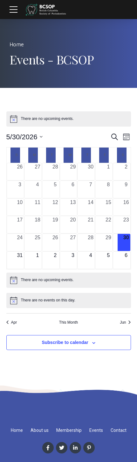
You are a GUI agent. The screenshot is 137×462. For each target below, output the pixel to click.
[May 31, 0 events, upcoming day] (20, 260)
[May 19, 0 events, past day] (55, 224)
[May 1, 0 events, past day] (108, 171)
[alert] (68, 119)
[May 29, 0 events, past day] (108, 242)
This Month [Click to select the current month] (68, 322)
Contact (119, 430)
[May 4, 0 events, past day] (37, 189)
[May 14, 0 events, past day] (90, 207)
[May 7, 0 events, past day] (90, 189)
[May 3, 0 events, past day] (20, 189)
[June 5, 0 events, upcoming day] (108, 260)
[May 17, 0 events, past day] (20, 224)
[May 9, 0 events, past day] (126, 189)
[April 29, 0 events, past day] (73, 171)
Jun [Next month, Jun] (125, 322)
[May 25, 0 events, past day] (37, 242)
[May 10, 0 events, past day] (20, 207)
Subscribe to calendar (65, 342)
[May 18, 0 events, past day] (37, 224)
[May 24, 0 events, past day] (20, 242)
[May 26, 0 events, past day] (55, 242)
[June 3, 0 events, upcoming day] (73, 260)
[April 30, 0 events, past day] (90, 171)
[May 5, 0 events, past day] (55, 189)
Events (96, 430)
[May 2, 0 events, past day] (126, 171)
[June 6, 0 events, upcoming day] (126, 260)
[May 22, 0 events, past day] (108, 224)
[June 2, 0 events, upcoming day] (55, 260)
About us (40, 430)
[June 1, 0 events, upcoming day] (37, 260)
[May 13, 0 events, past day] (73, 207)
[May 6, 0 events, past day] (73, 189)
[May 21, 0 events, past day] (90, 224)
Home (17, 44)
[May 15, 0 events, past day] (108, 207)
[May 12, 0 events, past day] (55, 207)
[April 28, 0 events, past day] (55, 171)
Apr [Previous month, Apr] (11, 322)
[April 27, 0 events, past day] (37, 171)
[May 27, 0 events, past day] (73, 242)
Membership (69, 430)
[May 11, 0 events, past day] (37, 207)
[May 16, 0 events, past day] (126, 207)
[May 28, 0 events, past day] (90, 242)
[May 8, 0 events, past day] (108, 189)
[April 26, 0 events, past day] (20, 171)
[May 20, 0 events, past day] (73, 224)
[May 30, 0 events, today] (126, 242)
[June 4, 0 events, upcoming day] (90, 260)
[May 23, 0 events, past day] (126, 224)
